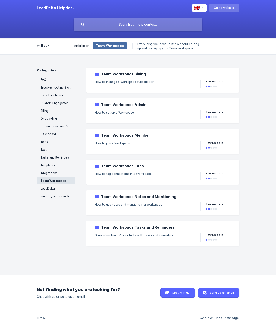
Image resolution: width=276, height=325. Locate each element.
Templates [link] (48, 165)
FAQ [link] (43, 79)
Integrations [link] (49, 173)
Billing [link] (45, 111)
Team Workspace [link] (53, 180)
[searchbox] (138, 24)
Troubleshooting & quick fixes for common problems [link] (58, 87)
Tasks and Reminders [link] (55, 157)
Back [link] (45, 46)
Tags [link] (44, 149)
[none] (56, 8)
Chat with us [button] (181, 292)
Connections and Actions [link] (58, 126)
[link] (162, 80)
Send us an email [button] (222, 292)
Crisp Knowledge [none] (227, 318)
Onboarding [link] (49, 118)
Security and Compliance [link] (58, 196)
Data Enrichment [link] (52, 95)
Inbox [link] (44, 142)
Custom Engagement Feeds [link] (58, 103)
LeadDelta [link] (48, 188)
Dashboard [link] (48, 134)
